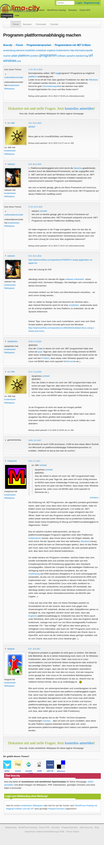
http (72, 50)
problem (34, 55)
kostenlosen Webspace (32, 805)
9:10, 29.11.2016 (34, 164)
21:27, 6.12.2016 (34, 372)
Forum (16, 24)
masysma (12, 461)
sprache (70, 55)
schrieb (43, 211)
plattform (24, 55)
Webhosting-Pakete (35, 10)
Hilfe (17, 15)
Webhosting (11, 827)
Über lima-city (86, 827)
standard (79, 56)
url (91, 55)
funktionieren (63, 50)
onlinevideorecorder (13, 77)
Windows (93, 80)
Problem (45, 358)
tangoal (11, 649)
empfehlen (30, 50)
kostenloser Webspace (12, 10)
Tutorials (54, 24)
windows (9, 61)
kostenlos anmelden (79, 108)
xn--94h (11, 123)
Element (70, 361)
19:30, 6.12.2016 (34, 341)
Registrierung (91, 2)
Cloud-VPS (85, 10)
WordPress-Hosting (56, 10)
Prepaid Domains (56, 808)
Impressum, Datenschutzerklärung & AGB (44, 831)
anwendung (9, 50)
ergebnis (51, 50)
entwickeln (41, 50)
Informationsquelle (51, 86)
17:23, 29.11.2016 (35, 207)
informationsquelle (84, 50)
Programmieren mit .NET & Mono (73, 45)
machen (7, 56)
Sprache (78, 168)
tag (86, 55)
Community (6, 15)
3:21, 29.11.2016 (34, 123)
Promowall (41, 24)
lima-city (7, 45)
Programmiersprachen (39, 45)
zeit (19, 61)
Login (79, 2)
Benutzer (27, 24)
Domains (72, 10)
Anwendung (34, 574)
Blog (96, 827)
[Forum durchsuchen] (65, 3)
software (61, 56)
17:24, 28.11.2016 (35, 69)
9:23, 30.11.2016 (34, 256)
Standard (85, 541)
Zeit (38, 348)
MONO (31, 127)
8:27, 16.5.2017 (34, 649)
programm (48, 55)
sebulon (11, 164)
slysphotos (12, 341)
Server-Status (72, 831)
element (20, 50)
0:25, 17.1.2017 (34, 461)
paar (14, 55)
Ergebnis (32, 616)
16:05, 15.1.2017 (34, 440)
